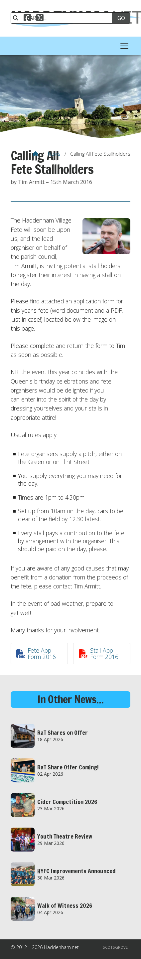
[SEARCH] (64, 18)
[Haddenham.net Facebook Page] (27, 18)
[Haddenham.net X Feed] (40, 18)
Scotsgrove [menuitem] (115, 947)
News (54, 153)
